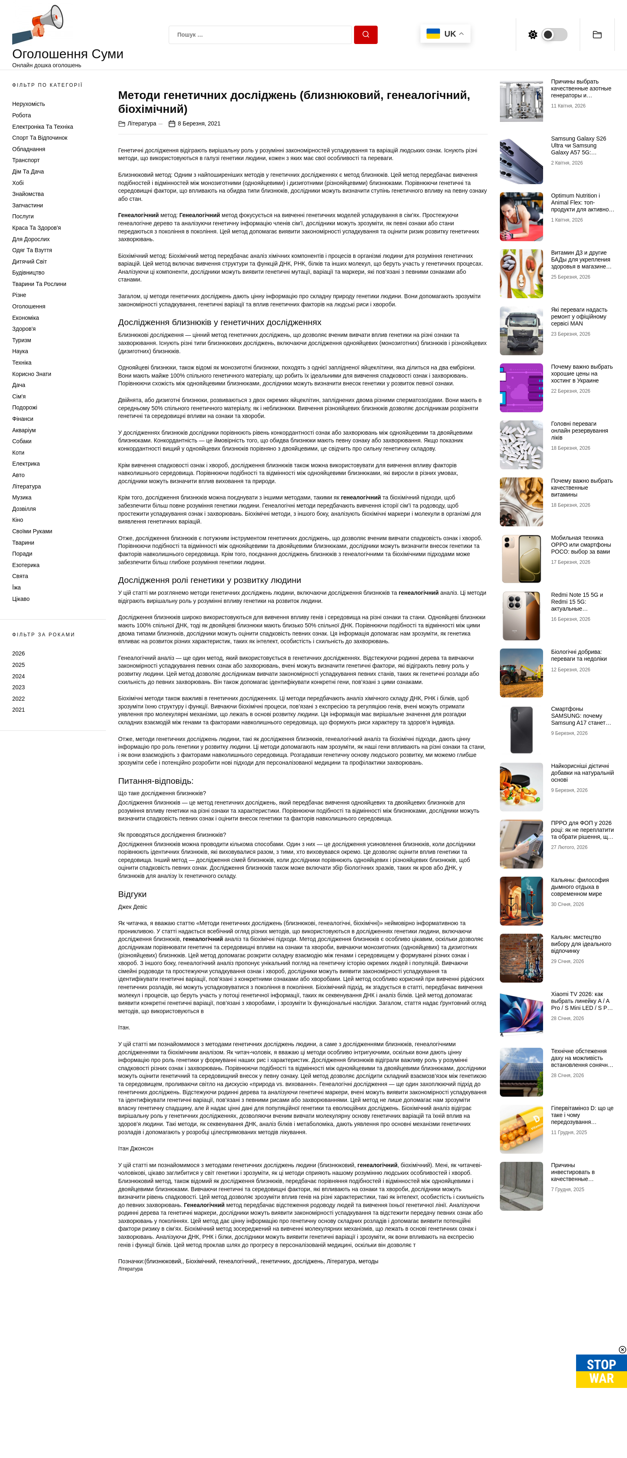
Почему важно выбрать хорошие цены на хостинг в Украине (582, 373)
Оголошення (28, 306)
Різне (19, 295)
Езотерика (26, 565)
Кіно (17, 520)
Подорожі (24, 407)
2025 (18, 665)
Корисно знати (31, 374)
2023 (18, 687)
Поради (22, 553)
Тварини (23, 542)
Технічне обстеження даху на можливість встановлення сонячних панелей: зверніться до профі (582, 1065)
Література (26, 486)
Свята (20, 576)
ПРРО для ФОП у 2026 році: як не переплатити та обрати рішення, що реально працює (582, 833)
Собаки (21, 441)
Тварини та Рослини (39, 284)
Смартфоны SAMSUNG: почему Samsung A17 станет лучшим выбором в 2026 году (578, 722)
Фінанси (22, 419)
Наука (20, 351)
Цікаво (21, 599)
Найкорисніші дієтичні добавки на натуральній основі (582, 773)
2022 (18, 698)
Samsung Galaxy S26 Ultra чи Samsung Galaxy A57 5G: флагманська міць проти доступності (578, 152)
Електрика (26, 463)
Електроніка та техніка (42, 126)
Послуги (23, 216)
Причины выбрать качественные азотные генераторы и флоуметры (581, 91)
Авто (18, 475)
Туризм (21, 340)
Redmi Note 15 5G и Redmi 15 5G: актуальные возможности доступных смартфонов (582, 608)
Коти (18, 452)
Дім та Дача (28, 171)
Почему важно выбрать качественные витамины (582, 487)
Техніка (21, 362)
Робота (21, 115)
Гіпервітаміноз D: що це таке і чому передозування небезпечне (582, 1118)
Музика (21, 497)
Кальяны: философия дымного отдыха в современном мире (580, 887)
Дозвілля (24, 509)
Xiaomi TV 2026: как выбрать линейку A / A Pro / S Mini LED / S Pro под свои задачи (581, 1004)
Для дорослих (31, 239)
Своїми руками (32, 531)
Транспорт (26, 160)
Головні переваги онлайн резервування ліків (579, 430)
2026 (18, 653)
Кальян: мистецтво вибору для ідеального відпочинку (581, 944)
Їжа (16, 587)
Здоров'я (24, 328)
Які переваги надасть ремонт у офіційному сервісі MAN (579, 316)
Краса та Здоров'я (36, 227)
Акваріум (24, 430)
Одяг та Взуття (32, 250)
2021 (18, 709)
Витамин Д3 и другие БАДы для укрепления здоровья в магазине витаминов (580, 262)
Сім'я (19, 396)
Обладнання (28, 149)
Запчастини (27, 205)
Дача (18, 385)
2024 (18, 676)
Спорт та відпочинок (39, 137)
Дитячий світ (29, 261)
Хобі (18, 183)
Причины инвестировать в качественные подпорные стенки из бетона (579, 1179)
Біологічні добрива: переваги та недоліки (579, 655)
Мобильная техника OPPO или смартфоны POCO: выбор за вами (581, 544)
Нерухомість (28, 104)
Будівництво (28, 272)
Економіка (25, 317)
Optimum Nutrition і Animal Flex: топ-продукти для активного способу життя (582, 205)
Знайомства (28, 194)
